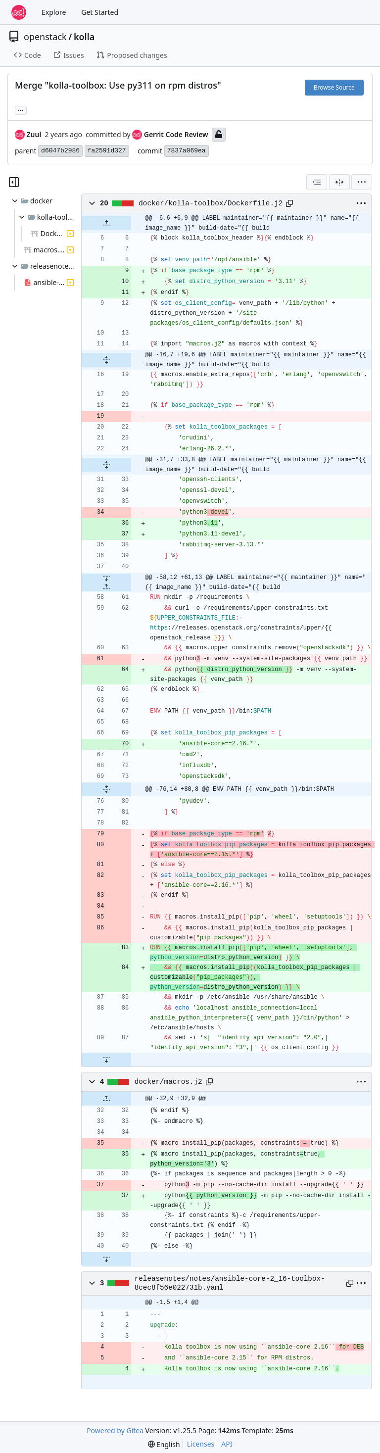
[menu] (361, 182)
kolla (84, 37)
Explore (54, 12)
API (226, 1444)
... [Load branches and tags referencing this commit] (21, 109)
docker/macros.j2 (168, 1082)
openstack (45, 37)
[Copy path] (289, 203)
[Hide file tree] (14, 182)
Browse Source (334, 87)
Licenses (201, 1444)
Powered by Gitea (115, 1430)
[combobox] (316, 182)
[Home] (19, 12)
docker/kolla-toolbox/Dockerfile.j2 (211, 203)
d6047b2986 (60, 150)
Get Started (99, 12)
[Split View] (339, 182)
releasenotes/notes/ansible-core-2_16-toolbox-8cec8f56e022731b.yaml (230, 1283)
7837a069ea (186, 150)
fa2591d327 (107, 150)
